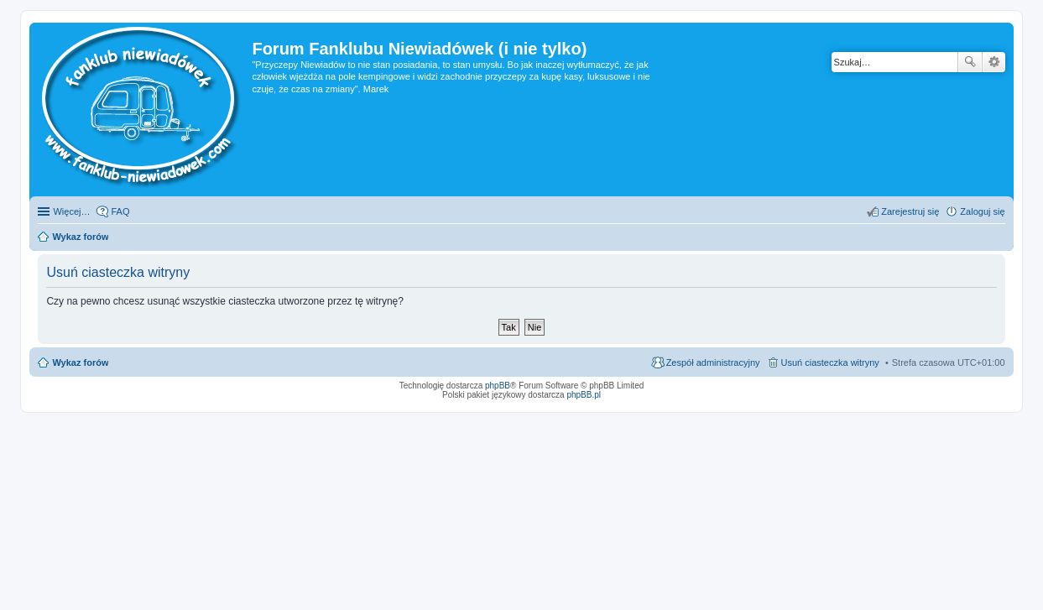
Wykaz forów (80, 362)
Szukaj (970, 62)
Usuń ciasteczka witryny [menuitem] (830, 362)
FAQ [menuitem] (120, 211)
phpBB (497, 385)
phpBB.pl (583, 394)
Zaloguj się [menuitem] (982, 211)
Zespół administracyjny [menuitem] (713, 362)
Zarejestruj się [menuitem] (910, 211)
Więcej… (71, 211)
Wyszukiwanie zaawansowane (994, 62)
